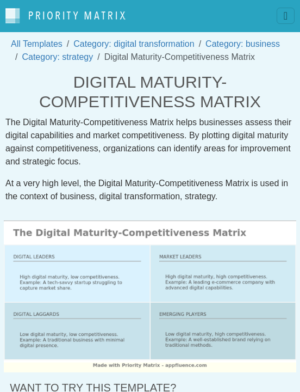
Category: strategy (57, 57)
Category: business (242, 43)
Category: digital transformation (133, 43)
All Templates (36, 43)
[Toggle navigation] (286, 16)
